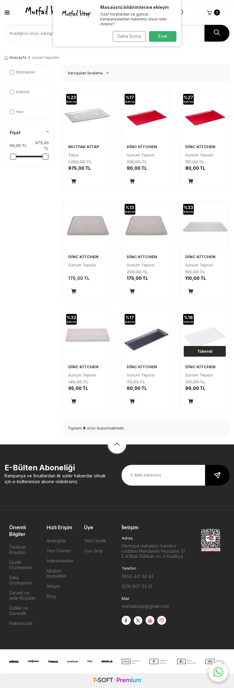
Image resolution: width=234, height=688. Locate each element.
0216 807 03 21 (137, 586)
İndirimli (20, 92)
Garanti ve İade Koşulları (22, 595)
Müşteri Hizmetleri (56, 573)
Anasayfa (15, 57)
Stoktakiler (22, 72)
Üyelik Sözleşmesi (20, 565)
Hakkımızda (20, 623)
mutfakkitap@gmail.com (145, 606)
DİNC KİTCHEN (142, 146)
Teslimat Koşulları (17, 549)
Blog (51, 596)
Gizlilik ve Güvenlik (18, 610)
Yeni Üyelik (95, 540)
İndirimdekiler (60, 560)
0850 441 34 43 (137, 576)
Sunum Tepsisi (82, 264)
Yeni (16, 111)
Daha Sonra (128, 36)
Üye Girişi (93, 550)
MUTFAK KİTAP (83, 146)
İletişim (53, 586)
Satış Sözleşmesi (20, 580)
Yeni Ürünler (59, 550)
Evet (162, 36)
